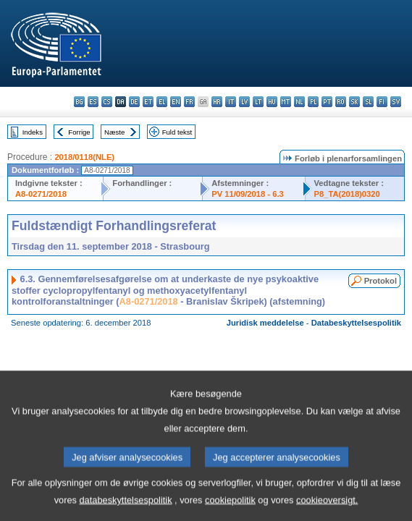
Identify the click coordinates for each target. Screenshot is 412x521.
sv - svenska (395, 101)
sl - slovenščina (368, 101)
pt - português (326, 101)
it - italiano (230, 101)
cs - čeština (106, 101)
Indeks (32, 132)
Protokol (380, 280)
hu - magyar (271, 101)
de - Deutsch (134, 101)
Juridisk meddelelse (265, 322)
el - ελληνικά (161, 101)
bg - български (79, 101)
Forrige (79, 132)
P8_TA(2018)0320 (347, 194)
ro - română (340, 101)
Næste (114, 132)
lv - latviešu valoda (244, 101)
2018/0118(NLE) (84, 157)
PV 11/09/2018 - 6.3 (247, 194)
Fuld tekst (177, 132)
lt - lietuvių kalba (258, 101)
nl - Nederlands (299, 101)
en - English (175, 101)
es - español (93, 101)
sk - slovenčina (354, 101)
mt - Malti (285, 101)
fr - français (189, 101)
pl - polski (313, 101)
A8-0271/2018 (41, 194)
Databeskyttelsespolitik (356, 322)
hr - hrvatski (216, 101)
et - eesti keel (148, 101)
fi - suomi (382, 101)
